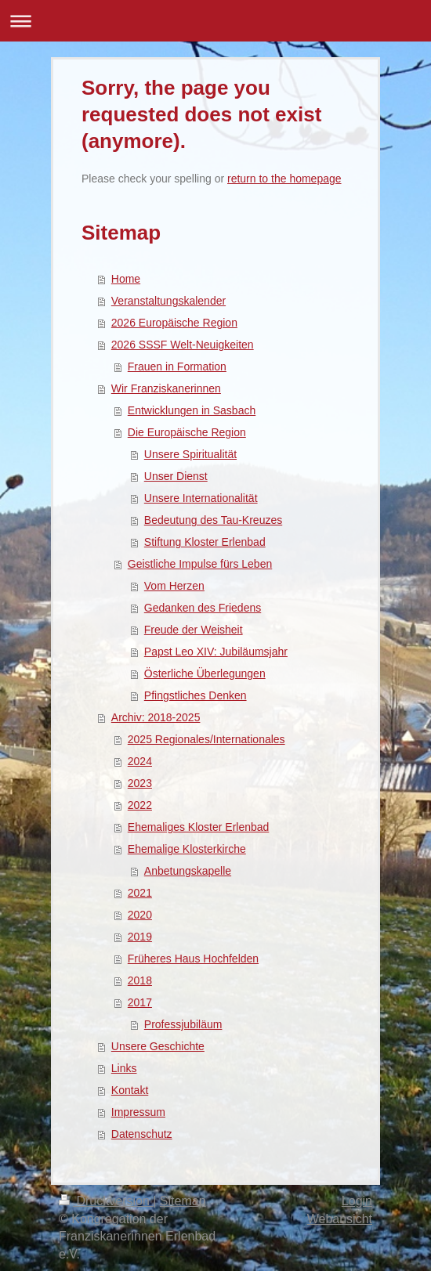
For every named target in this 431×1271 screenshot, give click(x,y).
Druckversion (106, 1201)
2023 (140, 783)
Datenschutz (141, 1134)
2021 (140, 892)
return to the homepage (284, 178)
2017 (140, 1002)
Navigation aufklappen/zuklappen (215, 21)
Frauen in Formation (177, 366)
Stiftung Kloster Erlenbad (205, 542)
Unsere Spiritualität (190, 454)
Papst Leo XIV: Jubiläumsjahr (216, 651)
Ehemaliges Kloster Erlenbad (199, 827)
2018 (140, 980)
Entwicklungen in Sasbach (191, 410)
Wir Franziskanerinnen (166, 388)
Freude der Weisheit (193, 629)
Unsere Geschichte (158, 1046)
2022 (140, 805)
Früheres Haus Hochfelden (193, 958)
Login (357, 1201)
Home (125, 279)
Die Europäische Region (187, 432)
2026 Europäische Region (174, 322)
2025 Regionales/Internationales (206, 739)
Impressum (138, 1112)
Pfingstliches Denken (195, 695)
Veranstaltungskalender (168, 300)
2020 (140, 914)
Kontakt (129, 1090)
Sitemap (183, 1201)
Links (124, 1068)
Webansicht (339, 1219)
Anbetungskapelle (187, 871)
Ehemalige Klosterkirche (187, 849)
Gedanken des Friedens (202, 607)
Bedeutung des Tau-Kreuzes (213, 520)
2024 (140, 761)
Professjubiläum (183, 1024)
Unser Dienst (176, 476)
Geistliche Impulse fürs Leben (200, 564)
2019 (140, 936)
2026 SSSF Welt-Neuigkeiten (182, 344)
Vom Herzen (174, 586)
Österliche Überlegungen (205, 673)
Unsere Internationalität (201, 498)
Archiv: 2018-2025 (156, 717)
